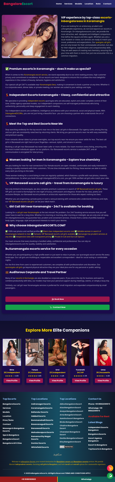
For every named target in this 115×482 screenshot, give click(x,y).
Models (78, 3)
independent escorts (36, 101)
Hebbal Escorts (38, 416)
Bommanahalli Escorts (42, 420)
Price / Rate (8, 420)
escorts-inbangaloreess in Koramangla (86, 19)
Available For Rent (98, 416)
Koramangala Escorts (41, 408)
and (72, 462)
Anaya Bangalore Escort (71, 411)
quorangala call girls (13, 267)
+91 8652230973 (102, 404)
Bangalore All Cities (12, 443)
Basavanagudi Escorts (42, 424)
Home (59, 3)
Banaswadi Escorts (40, 428)
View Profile (12, 380)
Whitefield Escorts (40, 447)
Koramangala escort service (35, 74)
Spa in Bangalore (11, 435)
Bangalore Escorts (11, 404)
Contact (107, 3)
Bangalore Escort (11, 439)
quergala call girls (103, 42)
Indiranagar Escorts (41, 404)
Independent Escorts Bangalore (98, 428)
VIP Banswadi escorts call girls (21, 201)
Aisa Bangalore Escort (70, 407)
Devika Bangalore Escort (71, 438)
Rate (98, 3)
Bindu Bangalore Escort (71, 422)
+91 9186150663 (28, 479)
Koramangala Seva (48, 84)
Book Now (57, 299)
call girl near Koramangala (28, 212)
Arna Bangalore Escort (70, 414)
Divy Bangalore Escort (70, 441)
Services (68, 3)
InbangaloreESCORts (14, 113)
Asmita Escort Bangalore (72, 418)
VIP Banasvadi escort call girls (89, 189)
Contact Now (57, 307)
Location (89, 3)
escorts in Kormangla (25, 278)
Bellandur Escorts (39, 412)
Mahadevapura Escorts (42, 432)
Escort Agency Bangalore (95, 439)
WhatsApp (86, 479)
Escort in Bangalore (97, 445)
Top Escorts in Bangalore (100, 449)
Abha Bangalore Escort (71, 404)
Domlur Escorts (38, 443)
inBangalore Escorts (28, 462)
